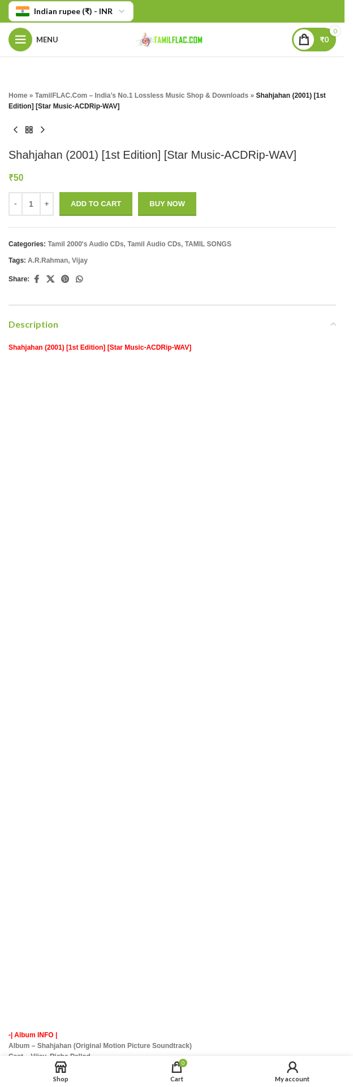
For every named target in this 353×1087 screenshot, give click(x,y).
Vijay (80, 260)
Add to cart (96, 203)
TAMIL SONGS (208, 244)
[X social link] (50, 280)
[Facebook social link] (36, 280)
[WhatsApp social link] (79, 280)
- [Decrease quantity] (15, 203)
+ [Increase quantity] (47, 203)
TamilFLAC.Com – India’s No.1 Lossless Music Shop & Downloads (141, 95)
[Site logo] (172, 38)
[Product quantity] (31, 204)
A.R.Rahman (48, 260)
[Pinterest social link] (65, 280)
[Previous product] (15, 130)
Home (17, 95)
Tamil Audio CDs (154, 244)
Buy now (167, 203)
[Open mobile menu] (33, 39)
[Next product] (42, 130)
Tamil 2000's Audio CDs (85, 244)
